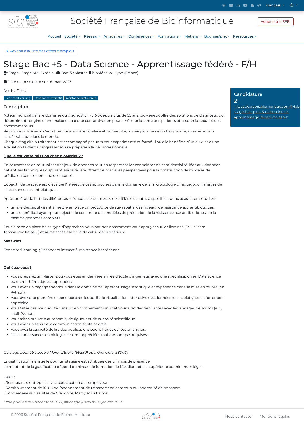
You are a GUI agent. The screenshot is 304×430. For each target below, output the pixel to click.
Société (71, 36)
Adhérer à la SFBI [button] (276, 21)
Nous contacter (239, 416)
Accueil (54, 36)
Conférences (139, 36)
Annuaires (113, 36)
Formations (168, 36)
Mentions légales (275, 416)
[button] (294, 5)
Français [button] (273, 5)
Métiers (191, 36)
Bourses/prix (215, 36)
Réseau (90, 36)
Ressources (243, 36)
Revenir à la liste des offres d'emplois (40, 51)
